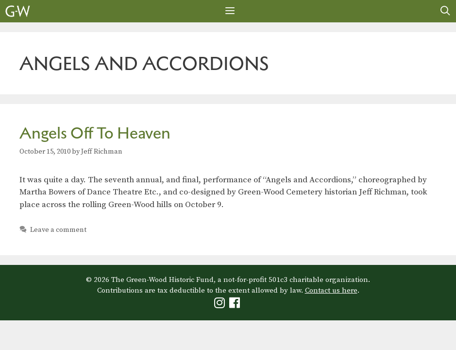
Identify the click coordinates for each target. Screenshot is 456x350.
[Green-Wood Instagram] (220, 305)
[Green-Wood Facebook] (235, 305)
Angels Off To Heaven (94, 133)
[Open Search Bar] (445, 11)
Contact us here (331, 290)
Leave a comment (58, 230)
